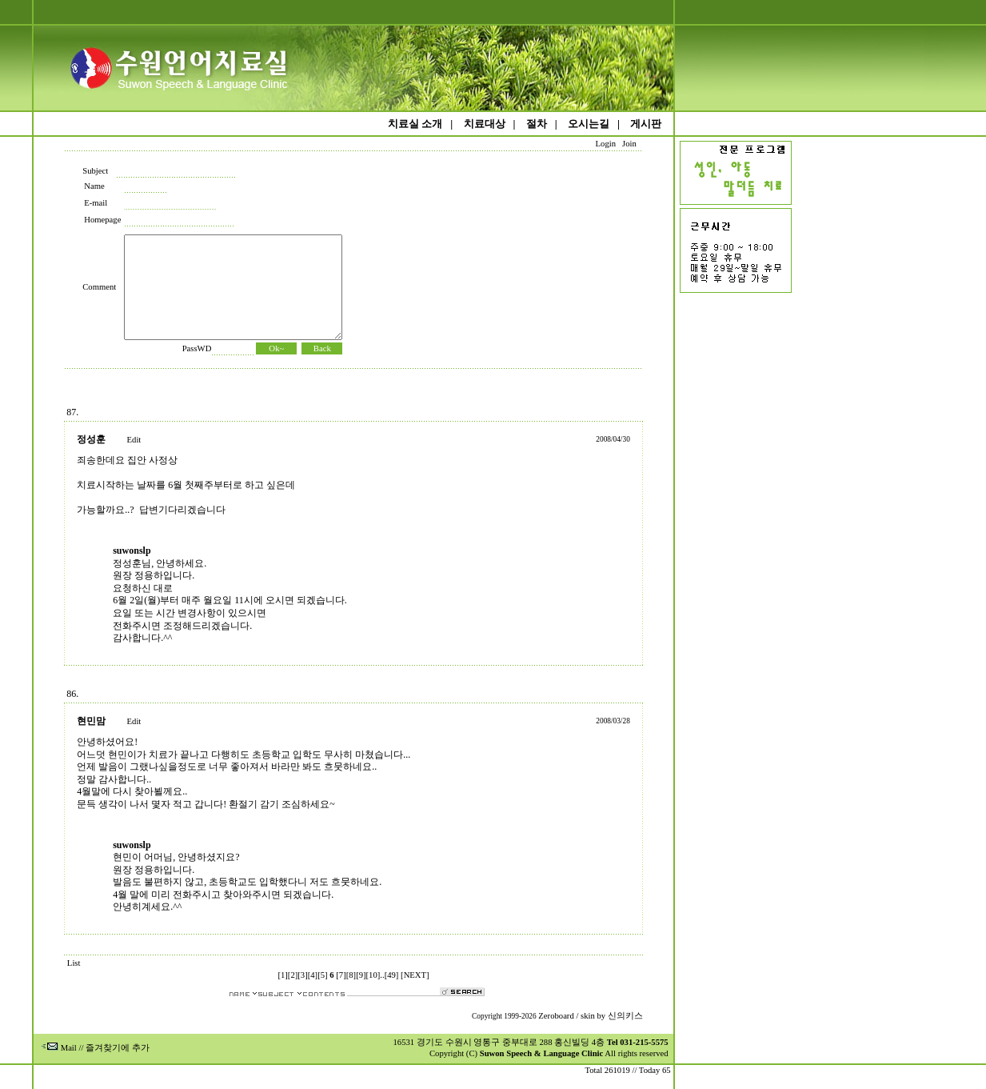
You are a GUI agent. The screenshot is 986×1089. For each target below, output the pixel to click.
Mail (59, 1047)
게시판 (645, 124)
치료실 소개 (415, 124)
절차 (536, 124)
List (73, 963)
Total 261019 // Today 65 (627, 1070)
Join (629, 143)
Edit (134, 439)
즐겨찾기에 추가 (118, 1047)
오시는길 (588, 124)
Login (605, 143)
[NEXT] (415, 975)
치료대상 (484, 124)
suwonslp (131, 550)
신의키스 (625, 1015)
